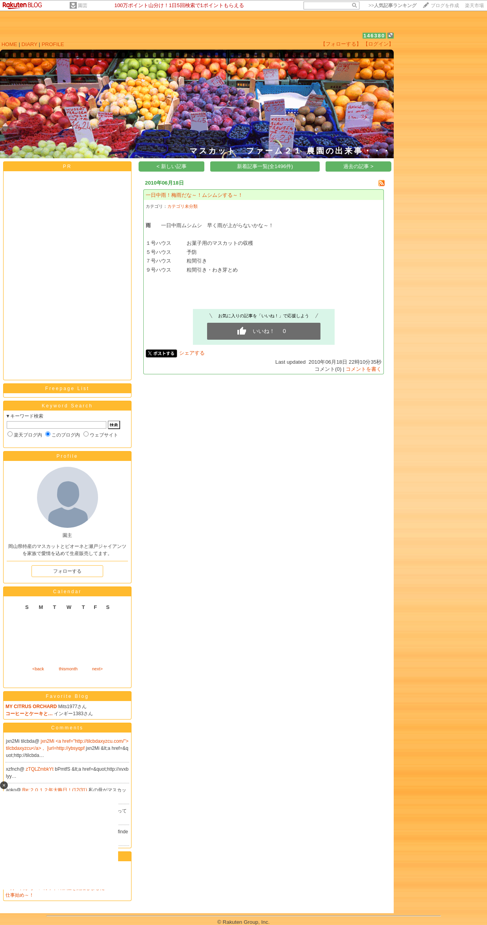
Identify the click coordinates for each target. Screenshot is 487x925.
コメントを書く (363, 369)
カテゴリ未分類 (182, 206)
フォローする (67, 571)
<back (38, 668)
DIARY (29, 44)
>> (392, 5)
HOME (9, 44)
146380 (374, 36)
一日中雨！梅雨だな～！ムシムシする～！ (194, 195)
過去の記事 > (358, 166)
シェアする (192, 353)
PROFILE (53, 44)
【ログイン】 (378, 44)
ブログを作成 (445, 5)
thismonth (68, 668)
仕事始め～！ (20, 895)
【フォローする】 (340, 44)
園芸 (82, 5)
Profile (67, 456)
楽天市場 (474, 5)
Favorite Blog (67, 696)
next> (97, 668)
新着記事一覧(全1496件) (265, 166)
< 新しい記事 (172, 166)
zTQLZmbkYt (40, 769)
